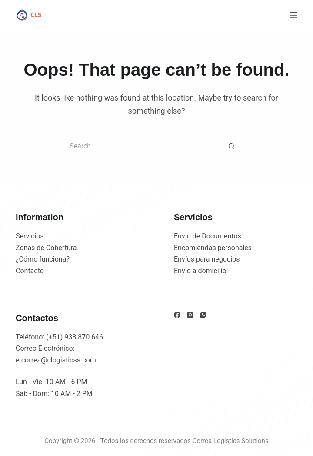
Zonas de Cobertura (46, 248)
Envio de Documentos (207, 236)
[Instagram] (190, 315)
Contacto (30, 271)
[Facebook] (177, 315)
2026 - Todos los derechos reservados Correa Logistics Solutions (175, 441)
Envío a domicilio (200, 271)
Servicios (30, 236)
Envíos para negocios (207, 259)
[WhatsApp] (203, 315)
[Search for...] (145, 146)
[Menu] (293, 15)
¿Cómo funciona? (43, 259)
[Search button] (231, 146)
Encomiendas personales (213, 248)
